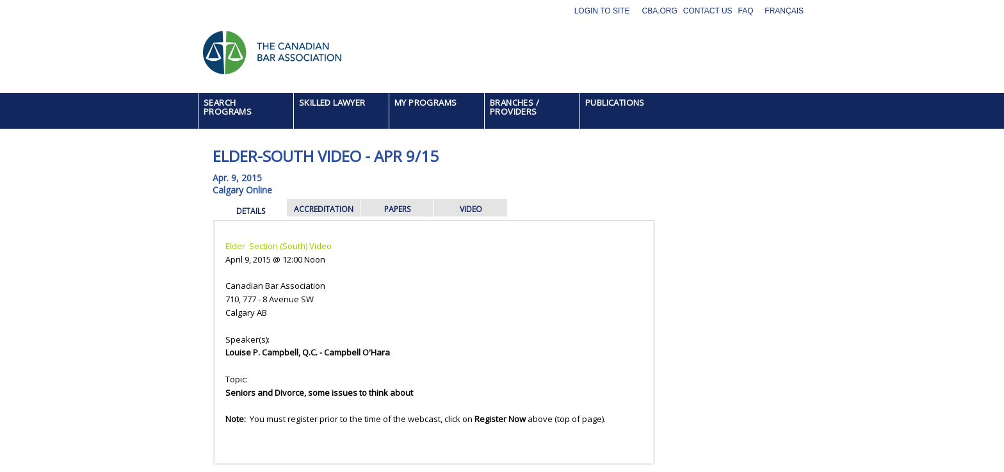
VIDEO (471, 209)
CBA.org (659, 10)
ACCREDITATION (323, 209)
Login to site (602, 10)
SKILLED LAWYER (332, 102)
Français (784, 10)
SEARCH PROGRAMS (228, 107)
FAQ (746, 10)
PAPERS (397, 209)
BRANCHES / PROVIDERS (514, 107)
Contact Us (708, 10)
